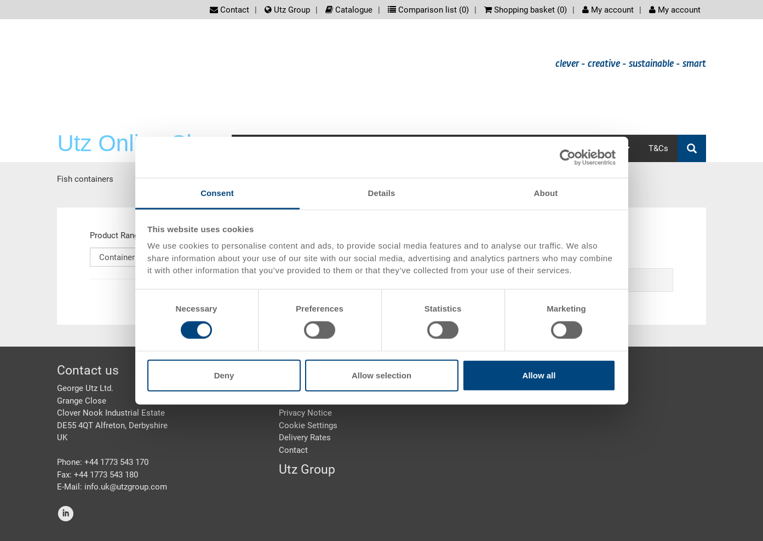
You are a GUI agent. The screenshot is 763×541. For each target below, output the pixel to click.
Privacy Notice (305, 413)
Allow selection (381, 375)
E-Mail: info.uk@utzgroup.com (112, 487)
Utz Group (287, 10)
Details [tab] (381, 193)
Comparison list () (428, 10)
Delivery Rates (305, 437)
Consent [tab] (217, 193)
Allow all (539, 375)
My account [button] (675, 10)
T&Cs (658, 148)
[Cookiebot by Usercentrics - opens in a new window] (568, 157)
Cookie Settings (308, 425)
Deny (224, 375)
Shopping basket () (525, 10)
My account (608, 10)
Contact (229, 10)
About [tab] (546, 193)
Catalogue (348, 10)
